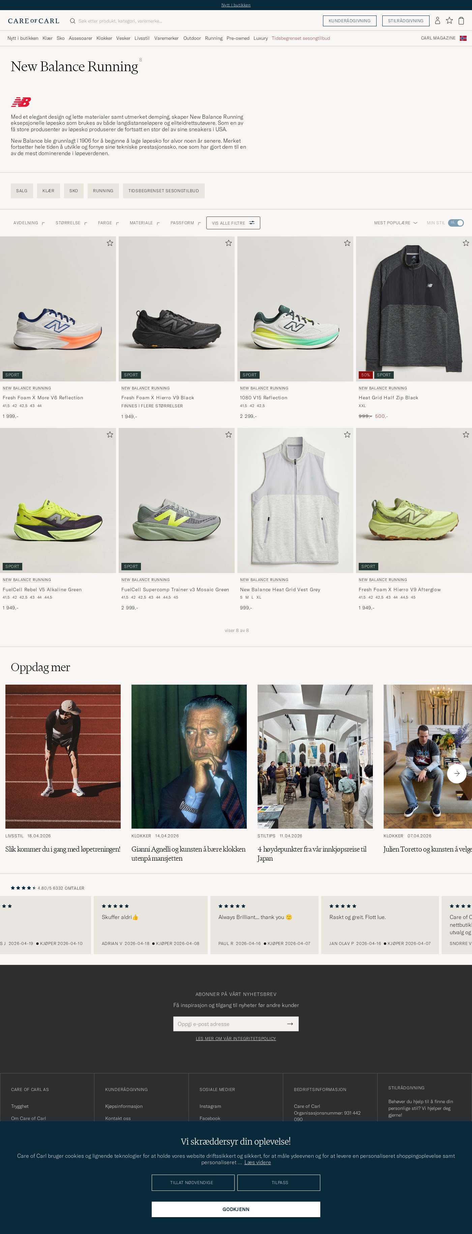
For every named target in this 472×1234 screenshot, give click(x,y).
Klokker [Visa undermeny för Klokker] (104, 38)
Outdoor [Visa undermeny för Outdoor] (192, 38)
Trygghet (20, 1106)
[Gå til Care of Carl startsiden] (33, 21)
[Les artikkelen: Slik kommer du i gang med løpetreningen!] (63, 774)
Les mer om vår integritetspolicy (236, 1039)
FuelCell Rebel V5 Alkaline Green (42, 589)
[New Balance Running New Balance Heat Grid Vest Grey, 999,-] (295, 519)
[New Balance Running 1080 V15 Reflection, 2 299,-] (295, 328)
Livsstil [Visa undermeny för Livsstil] (142, 38)
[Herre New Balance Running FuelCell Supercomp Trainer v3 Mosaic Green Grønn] (177, 500)
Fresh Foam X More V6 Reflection (43, 398)
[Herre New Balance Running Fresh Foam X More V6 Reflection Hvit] (58, 308)
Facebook (210, 1118)
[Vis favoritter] (449, 21)
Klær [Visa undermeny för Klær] (47, 38)
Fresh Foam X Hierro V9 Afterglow (400, 589)
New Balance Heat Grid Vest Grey (280, 589)
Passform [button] (186, 222)
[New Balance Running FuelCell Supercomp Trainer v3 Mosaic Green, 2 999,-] (177, 519)
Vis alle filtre (233, 223)
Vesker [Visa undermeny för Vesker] (123, 38)
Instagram (210, 1106)
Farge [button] (108, 222)
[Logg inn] (437, 21)
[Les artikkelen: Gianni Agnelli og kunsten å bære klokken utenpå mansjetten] (189, 774)
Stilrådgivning (406, 20)
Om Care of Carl (28, 1118)
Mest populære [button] (395, 222)
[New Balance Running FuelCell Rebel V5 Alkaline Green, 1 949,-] (58, 519)
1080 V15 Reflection (264, 398)
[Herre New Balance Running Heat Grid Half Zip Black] (414, 308)
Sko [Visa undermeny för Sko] (61, 38)
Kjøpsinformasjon (124, 1106)
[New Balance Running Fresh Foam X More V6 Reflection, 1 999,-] (58, 328)
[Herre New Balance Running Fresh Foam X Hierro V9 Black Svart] (177, 308)
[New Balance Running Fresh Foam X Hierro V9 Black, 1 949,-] (177, 328)
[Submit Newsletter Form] (290, 1024)
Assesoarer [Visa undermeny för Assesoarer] (80, 38)
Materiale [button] (145, 222)
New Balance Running (27, 388)
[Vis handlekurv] (461, 20)
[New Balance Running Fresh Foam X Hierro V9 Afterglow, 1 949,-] (414, 519)
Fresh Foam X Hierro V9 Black (157, 398)
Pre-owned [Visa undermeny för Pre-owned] (238, 38)
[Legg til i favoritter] (108, 244)
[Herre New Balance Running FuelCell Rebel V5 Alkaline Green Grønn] (58, 500)
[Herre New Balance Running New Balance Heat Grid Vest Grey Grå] (295, 500)
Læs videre (257, 1162)
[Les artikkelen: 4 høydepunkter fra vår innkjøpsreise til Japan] (315, 774)
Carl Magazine (438, 38)
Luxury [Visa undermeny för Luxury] (261, 38)
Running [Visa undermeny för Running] (214, 38)
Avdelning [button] (29, 222)
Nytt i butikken (236, 4)
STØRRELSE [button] (71, 222)
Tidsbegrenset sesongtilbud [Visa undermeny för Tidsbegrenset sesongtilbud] (301, 38)
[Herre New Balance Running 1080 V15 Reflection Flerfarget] (295, 308)
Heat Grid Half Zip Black (388, 398)
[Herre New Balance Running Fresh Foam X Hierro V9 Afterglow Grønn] (414, 500)
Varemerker (166, 38)
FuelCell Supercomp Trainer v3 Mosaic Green (175, 589)
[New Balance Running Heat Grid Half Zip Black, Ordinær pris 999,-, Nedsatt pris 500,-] (414, 328)
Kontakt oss (118, 1118)
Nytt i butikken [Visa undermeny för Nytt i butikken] (22, 38)
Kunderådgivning (350, 20)
